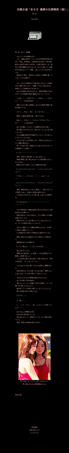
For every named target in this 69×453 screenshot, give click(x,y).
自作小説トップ (34, 430)
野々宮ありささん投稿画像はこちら (34, 384)
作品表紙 (34, 427)
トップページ (34, 432)
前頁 (16, 394)
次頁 (20, 394)
